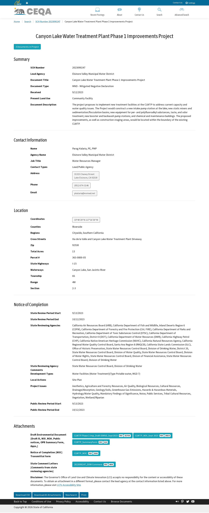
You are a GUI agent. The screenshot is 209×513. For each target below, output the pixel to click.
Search (159, 11)
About (119, 11)
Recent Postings (97, 11)
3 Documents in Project (27, 47)
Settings (190, 2)
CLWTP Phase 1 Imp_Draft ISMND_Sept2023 (102, 436)
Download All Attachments (47, 495)
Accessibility (82, 502)
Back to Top (20, 502)
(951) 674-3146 (81, 185)
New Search (71, 495)
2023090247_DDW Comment (94, 464)
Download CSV (23, 495)
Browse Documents (121, 502)
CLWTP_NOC (86, 453)
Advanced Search (181, 11)
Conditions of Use (41, 502)
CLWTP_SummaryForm (91, 442)
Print (84, 495)
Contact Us (177, 2)
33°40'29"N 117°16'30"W (86, 220)
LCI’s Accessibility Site (69, 485)
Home (17, 21)
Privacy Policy (63, 502)
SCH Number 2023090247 (48, 21)
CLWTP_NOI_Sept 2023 (153, 436)
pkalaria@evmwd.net (84, 193)
